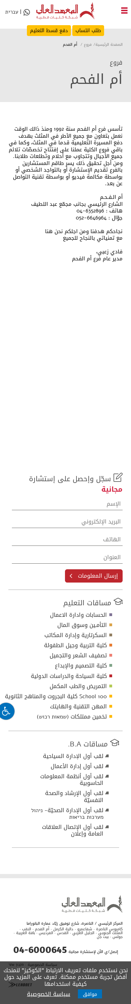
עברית (11, 13)
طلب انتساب (88, 30)
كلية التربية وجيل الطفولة (75, 645)
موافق (90, 994)
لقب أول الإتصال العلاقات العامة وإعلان (72, 830)
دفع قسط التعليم (49, 30)
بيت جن (103, 936)
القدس (62, 933)
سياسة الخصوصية (48, 994)
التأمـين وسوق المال (82, 625)
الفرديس (46, 933)
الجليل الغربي (83, 933)
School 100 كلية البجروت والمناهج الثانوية (56, 696)
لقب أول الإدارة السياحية (73, 756)
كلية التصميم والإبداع (81, 665)
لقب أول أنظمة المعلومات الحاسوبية (71, 779)
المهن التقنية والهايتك (78, 706)
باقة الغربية (25, 933)
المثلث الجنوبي (110, 933)
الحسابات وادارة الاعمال (78, 614)
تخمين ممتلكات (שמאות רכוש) (72, 716)
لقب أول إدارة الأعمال (77, 766)
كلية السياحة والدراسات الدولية (69, 676)
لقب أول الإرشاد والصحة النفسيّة (74, 796)
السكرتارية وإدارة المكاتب (75, 635)
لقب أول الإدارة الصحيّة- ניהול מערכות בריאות (67, 813)
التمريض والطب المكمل (78, 686)
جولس (117, 936)
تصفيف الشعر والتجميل (78, 655)
